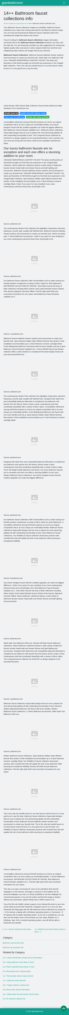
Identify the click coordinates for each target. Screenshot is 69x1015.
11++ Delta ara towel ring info (14, 980)
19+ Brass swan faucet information (16, 990)
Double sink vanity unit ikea (37, 117)
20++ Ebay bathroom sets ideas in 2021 (18, 962)
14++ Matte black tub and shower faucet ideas (21, 994)
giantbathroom (12, 2)
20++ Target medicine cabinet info (16, 985)
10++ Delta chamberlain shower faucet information (22, 958)
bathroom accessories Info (13, 947)
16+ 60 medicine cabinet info (14, 999)
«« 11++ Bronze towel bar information (16, 929)
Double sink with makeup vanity (33, 113)
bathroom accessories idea (13, 943)
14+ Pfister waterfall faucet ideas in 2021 (19, 967)
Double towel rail (11, 113)
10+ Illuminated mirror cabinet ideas (17, 971)
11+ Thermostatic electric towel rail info (18, 976)
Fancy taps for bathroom (14, 117)
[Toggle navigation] (64, 3)
